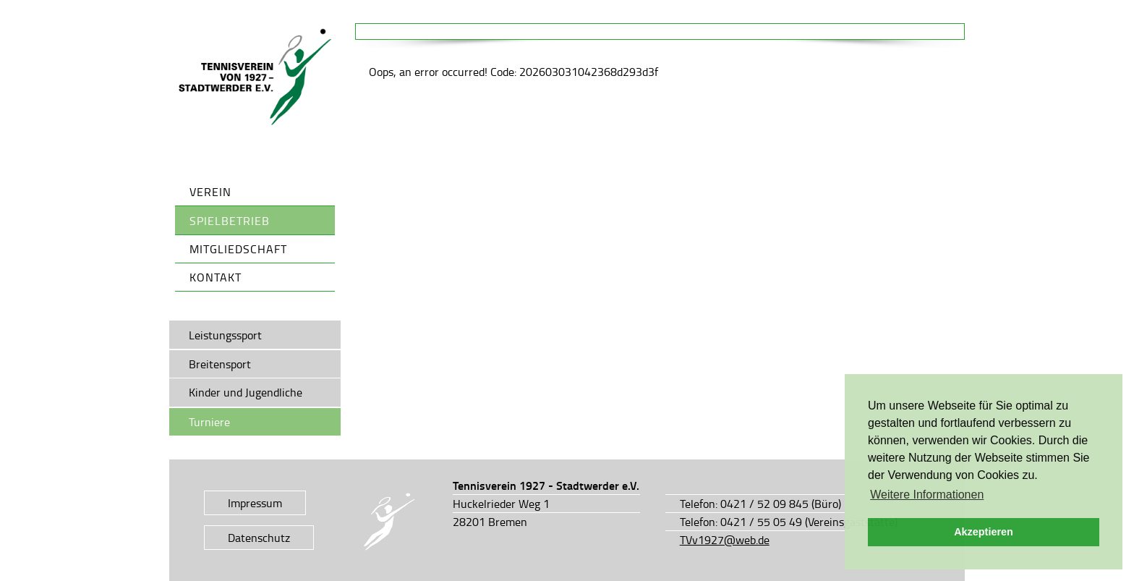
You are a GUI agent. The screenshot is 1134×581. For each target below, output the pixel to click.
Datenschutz (259, 538)
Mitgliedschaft (238, 249)
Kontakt (215, 277)
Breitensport (220, 364)
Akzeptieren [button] (983, 532)
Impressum (255, 503)
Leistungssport (225, 335)
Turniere (209, 422)
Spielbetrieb (229, 221)
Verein (210, 192)
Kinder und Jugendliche (245, 392)
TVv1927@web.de (725, 540)
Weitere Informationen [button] (927, 494)
